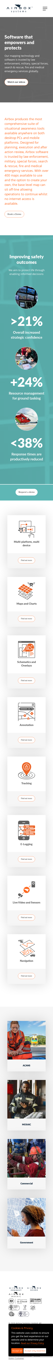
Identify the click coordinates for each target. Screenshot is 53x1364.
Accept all (17, 1350)
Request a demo (27, 492)
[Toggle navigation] (45, 8)
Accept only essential (34, 1350)
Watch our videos (16, 81)
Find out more (26, 560)
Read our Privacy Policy (32, 1343)
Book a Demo (14, 214)
